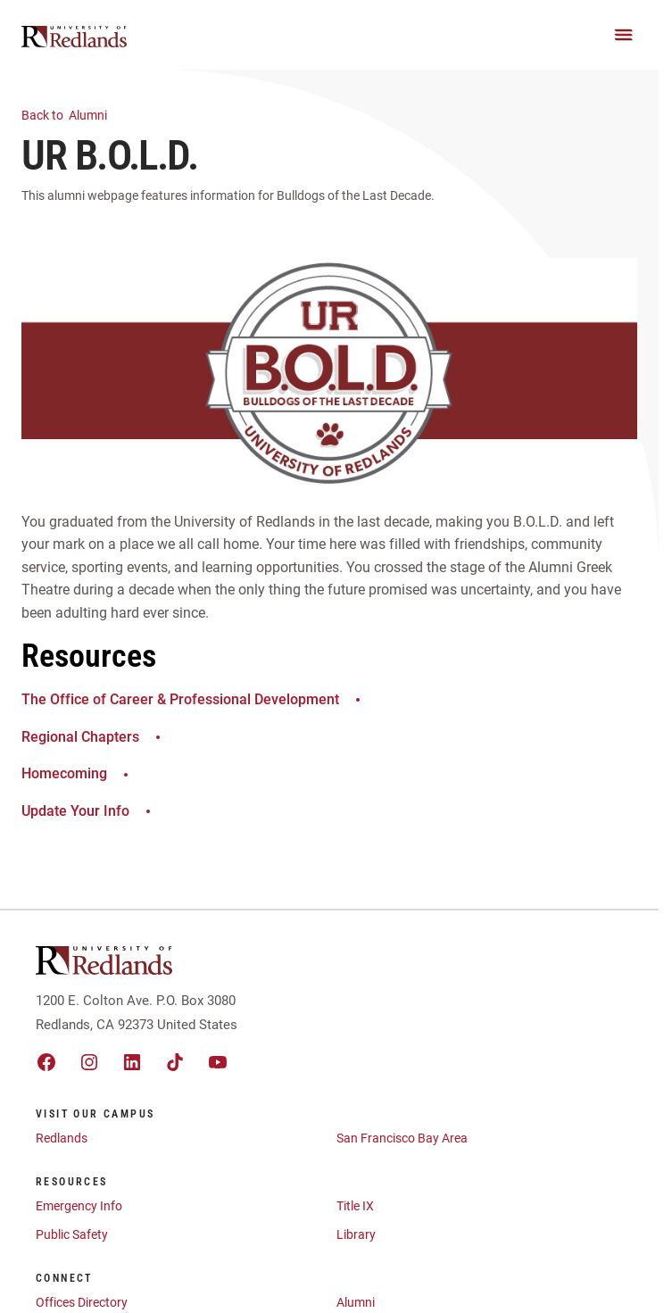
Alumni (75, 113)
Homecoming (77, 773)
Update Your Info (88, 810)
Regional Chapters (93, 736)
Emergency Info (79, 1206)
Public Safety (72, 1234)
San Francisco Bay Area (402, 1138)
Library (356, 1234)
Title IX (355, 1206)
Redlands (61, 1138)
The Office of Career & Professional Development (193, 699)
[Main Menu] (623, 34)
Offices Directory (82, 1302)
